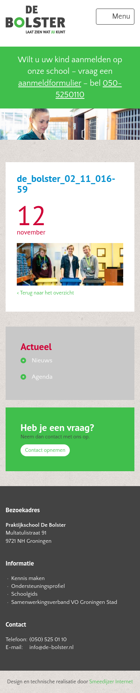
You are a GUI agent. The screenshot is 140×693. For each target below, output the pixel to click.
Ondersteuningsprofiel (38, 586)
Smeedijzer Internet (111, 682)
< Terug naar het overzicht (45, 293)
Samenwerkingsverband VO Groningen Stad (64, 602)
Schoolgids (24, 594)
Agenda (42, 377)
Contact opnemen (45, 450)
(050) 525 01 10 (48, 639)
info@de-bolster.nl (51, 647)
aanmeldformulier (49, 83)
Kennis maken (28, 578)
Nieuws (42, 360)
